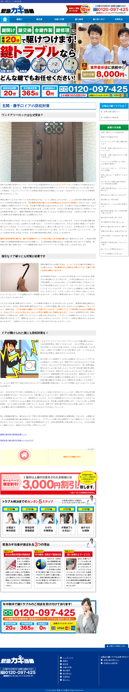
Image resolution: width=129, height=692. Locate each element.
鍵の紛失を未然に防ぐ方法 (111, 217)
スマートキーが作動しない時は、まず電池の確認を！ (114, 163)
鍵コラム (66, 680)
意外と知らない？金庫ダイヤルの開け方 (114, 176)
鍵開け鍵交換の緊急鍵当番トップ (13, 434)
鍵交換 (39, 19)
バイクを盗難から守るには (111, 254)
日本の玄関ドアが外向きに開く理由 (114, 237)
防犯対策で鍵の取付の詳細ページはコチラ (17, 440)
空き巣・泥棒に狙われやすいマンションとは (114, 149)
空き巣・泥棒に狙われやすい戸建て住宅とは (114, 156)
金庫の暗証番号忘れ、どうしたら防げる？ (114, 189)
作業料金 (119, 19)
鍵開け (20, 19)
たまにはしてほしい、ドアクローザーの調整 (114, 169)
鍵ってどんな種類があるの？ (112, 249)
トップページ (68, 658)
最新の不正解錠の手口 (109, 137)
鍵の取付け (67, 673)
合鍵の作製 (59, 19)
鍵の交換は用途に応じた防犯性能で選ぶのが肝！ (114, 212)
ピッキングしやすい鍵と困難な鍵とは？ (114, 143)
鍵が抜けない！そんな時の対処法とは (114, 205)
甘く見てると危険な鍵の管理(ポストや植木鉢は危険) (113, 183)
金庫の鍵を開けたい (112, 112)
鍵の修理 (79, 19)
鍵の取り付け (99, 19)
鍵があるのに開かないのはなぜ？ (114, 195)
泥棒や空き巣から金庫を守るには (114, 231)
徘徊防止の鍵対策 (111, 117)
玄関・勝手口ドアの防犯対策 (112, 132)
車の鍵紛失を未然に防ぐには (112, 222)
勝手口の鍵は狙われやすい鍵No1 (114, 227)
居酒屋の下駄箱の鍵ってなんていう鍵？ (114, 243)
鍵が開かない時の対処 (109, 199)
